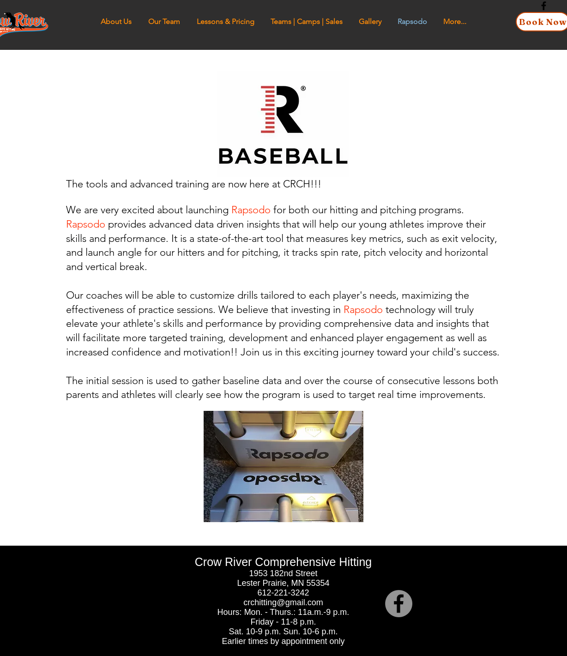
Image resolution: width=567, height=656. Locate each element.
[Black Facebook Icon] (543, 6)
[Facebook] (398, 603)
